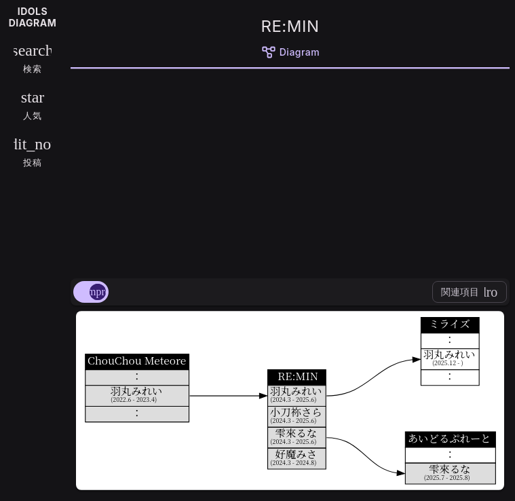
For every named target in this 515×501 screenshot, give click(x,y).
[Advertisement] (290, 171)
